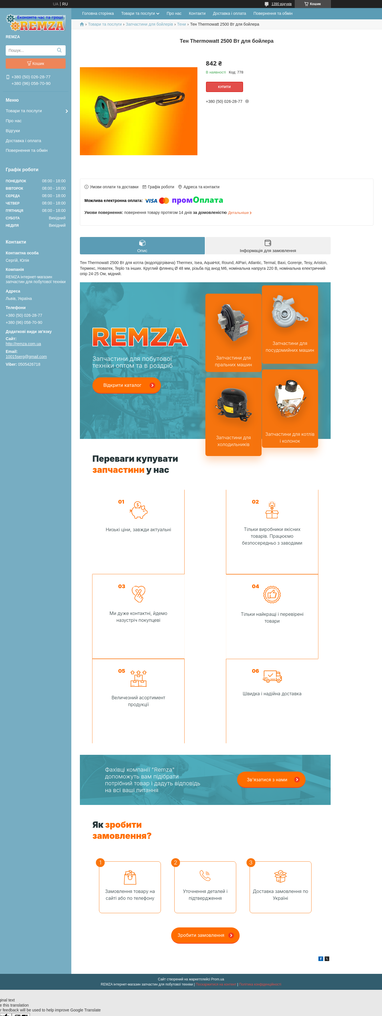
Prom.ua (217, 895)
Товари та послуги (24, 110)
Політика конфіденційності (260, 900)
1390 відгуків (282, 4)
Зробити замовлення (201, 850)
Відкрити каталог (122, 385)
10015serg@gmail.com (26, 356)
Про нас (14, 120)
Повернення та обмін (27, 150)
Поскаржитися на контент (216, 900)
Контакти (197, 13)
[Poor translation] (21, 933)
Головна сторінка (98, 13)
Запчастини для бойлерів (149, 24)
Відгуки (13, 130)
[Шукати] (59, 50)
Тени (181, 24)
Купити (224, 87)
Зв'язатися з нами (267, 695)
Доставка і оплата (23, 140)
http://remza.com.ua (23, 344)
